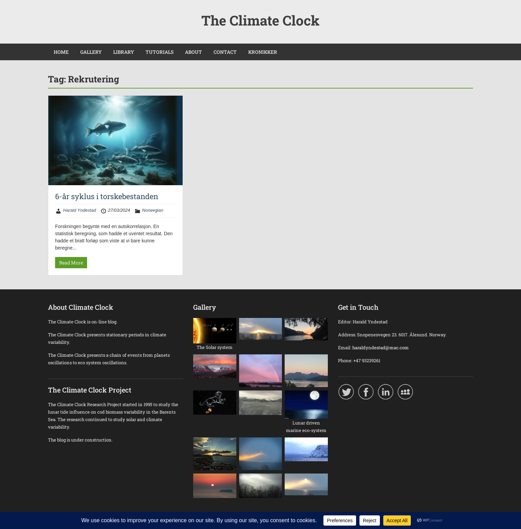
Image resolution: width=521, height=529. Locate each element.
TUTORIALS (159, 52)
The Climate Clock (260, 20)
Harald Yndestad (79, 210)
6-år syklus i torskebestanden (106, 196)
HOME (61, 52)
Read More (71, 262)
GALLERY (91, 52)
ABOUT (193, 52)
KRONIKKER (262, 52)
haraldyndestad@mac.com (380, 347)
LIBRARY (123, 52)
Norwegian (152, 210)
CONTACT (225, 52)
